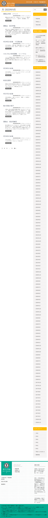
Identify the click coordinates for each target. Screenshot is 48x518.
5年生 (37, 445)
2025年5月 (38, 109)
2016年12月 (38, 419)
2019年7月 (38, 324)
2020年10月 (38, 278)
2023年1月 (38, 195)
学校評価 (38, 18)
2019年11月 (38, 311)
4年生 (37, 442)
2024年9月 (38, 133)
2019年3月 (38, 336)
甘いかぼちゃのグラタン (40, 56)
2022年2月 (38, 228)
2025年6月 (38, 105)
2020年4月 (38, 296)
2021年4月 (38, 259)
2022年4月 (38, 222)
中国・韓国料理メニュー (40, 60)
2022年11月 (38, 201)
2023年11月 (38, 164)
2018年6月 (38, 364)
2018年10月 (38, 351)
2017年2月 (38, 413)
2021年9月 (38, 244)
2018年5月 (38, 367)
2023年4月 (38, 185)
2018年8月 (38, 357)
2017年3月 (38, 410)
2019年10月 (38, 314)
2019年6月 (38, 327)
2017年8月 (38, 394)
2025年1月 (38, 121)
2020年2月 (38, 302)
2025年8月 (38, 99)
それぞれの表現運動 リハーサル (14, 54)
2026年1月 (38, 84)
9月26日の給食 (8, 136)
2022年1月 (38, 231)
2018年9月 (38, 354)
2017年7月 (38, 397)
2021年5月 (38, 256)
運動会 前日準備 (9, 26)
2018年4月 (38, 370)
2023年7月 (38, 176)
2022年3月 (38, 225)
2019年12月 (38, 308)
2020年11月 (38, 274)
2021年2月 (38, 265)
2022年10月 (38, 204)
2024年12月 (38, 124)
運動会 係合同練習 (10, 122)
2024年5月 (38, 145)
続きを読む (8, 20)
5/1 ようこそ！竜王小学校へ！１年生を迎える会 (40, 42)
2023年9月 (38, 170)
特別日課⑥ (7, 80)
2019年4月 (38, 333)
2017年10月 (38, 388)
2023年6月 (38, 179)
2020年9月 (38, 281)
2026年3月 (38, 78)
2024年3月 (38, 152)
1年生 (37, 433)
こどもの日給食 (39, 35)
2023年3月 (38, 188)
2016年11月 (38, 422)
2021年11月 (38, 238)
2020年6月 (38, 290)
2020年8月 (38, 284)
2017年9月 (38, 391)
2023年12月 (38, 161)
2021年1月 (38, 268)
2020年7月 (38, 287)
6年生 (37, 448)
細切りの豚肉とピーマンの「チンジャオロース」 (40, 49)
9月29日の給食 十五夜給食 (12, 42)
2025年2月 (38, 118)
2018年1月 (38, 379)
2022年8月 (38, 210)
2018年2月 (38, 376)
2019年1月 (38, 342)
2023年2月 (38, 192)
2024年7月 (38, 139)
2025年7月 (38, 102)
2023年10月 (38, 167)
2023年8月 (38, 173)
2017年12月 (38, 382)
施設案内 (3, 484)
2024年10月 (38, 130)
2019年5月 (38, 330)
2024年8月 (38, 136)
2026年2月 (38, 81)
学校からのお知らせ (26, 15)
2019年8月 (38, 321)
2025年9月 (38, 96)
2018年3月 (38, 373)
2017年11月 (38, 385)
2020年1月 (38, 305)
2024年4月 (38, 149)
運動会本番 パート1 (10, 14)
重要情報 (38, 454)
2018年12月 (38, 345)
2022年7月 (38, 213)
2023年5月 (38, 182)
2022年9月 (38, 207)
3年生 (37, 439)
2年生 (37, 436)
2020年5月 (38, 293)
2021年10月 (38, 241)
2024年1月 (38, 158)
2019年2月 (38, 339)
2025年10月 (38, 93)
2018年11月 (38, 348)
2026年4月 (38, 75)
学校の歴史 (38, 24)
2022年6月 (38, 216)
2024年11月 (38, 127)
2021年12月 (38, 235)
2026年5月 (38, 72)
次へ (15, 148)
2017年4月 (38, 407)
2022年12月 (38, 198)
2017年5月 (38, 404)
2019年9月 (38, 318)
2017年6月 (38, 400)
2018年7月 (38, 361)
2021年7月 (38, 250)
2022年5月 (38, 219)
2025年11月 (38, 90)
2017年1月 (38, 416)
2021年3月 (38, 262)
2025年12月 (38, 87)
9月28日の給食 (8, 68)
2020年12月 (38, 271)
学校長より (38, 21)
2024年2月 (38, 155)
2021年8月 (38, 247)
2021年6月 (38, 253)
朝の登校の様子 (8, 106)
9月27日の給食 (8, 94)
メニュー (18, 5)
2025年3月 (38, 115)
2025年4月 (38, 112)
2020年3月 (38, 299)
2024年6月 (38, 142)
